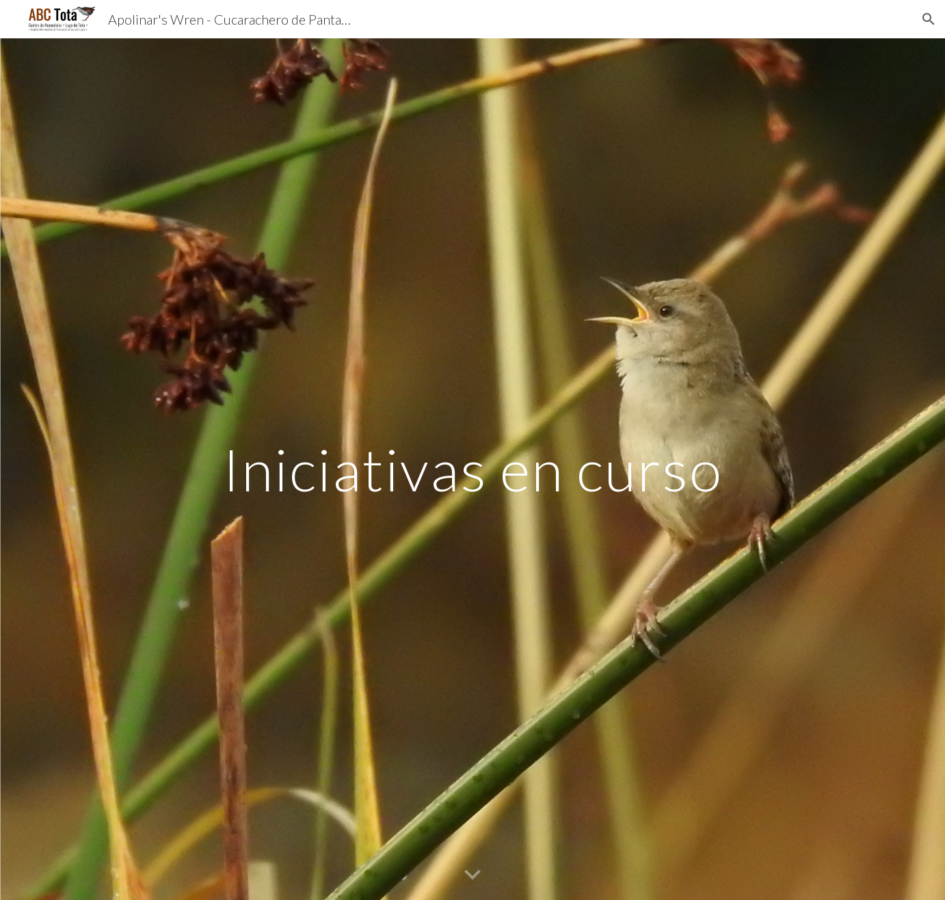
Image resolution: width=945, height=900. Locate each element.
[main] (472, 469)
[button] (928, 19)
